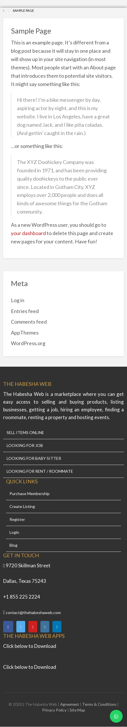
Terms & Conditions (99, 704)
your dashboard (28, 233)
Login (14, 532)
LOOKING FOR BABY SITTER (34, 458)
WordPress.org (28, 343)
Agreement (70, 704)
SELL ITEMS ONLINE (25, 433)
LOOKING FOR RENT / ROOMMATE (40, 471)
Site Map (77, 710)
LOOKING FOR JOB (25, 445)
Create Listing (22, 507)
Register (17, 519)
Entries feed (25, 311)
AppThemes (24, 332)
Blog (13, 545)
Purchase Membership (29, 494)
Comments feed (29, 321)
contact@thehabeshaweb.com (33, 612)
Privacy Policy (54, 710)
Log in (17, 300)
